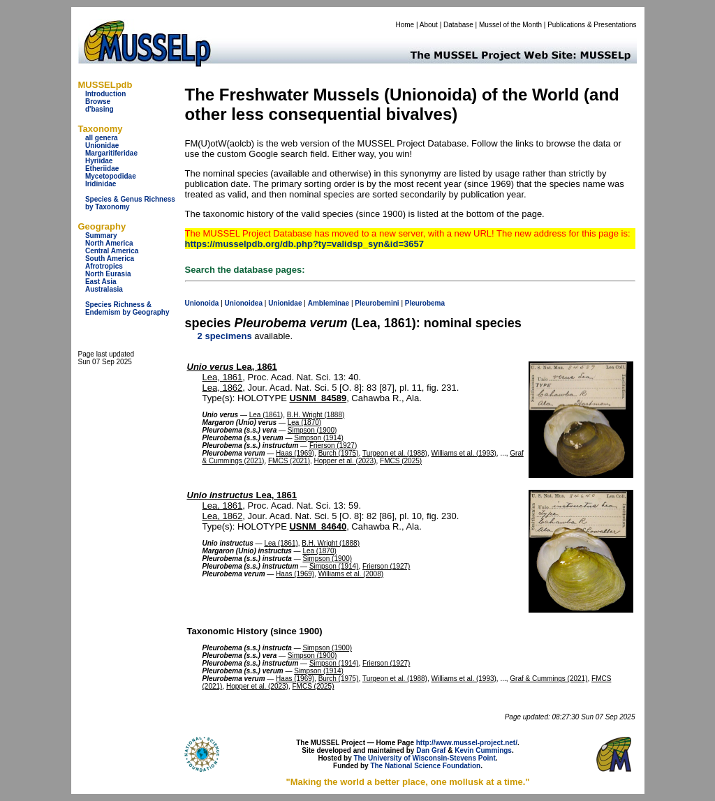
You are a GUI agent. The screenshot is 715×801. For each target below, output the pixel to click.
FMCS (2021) (289, 461)
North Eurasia (108, 274)
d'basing (99, 109)
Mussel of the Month (510, 25)
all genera (101, 138)
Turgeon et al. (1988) (394, 453)
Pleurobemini (377, 303)
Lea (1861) (266, 415)
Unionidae (102, 145)
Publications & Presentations (591, 25)
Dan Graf (430, 750)
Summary (101, 235)
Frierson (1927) (333, 445)
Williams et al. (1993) (464, 453)
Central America (111, 251)
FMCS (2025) (401, 461)
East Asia (101, 281)
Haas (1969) (295, 453)
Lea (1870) (304, 422)
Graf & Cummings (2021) (548, 678)
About (429, 25)
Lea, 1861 (232, 366)
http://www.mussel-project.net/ (466, 743)
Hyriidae (98, 161)
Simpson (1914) (319, 438)
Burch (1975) (338, 453)
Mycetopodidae (110, 176)
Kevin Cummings (483, 750)
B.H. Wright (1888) (316, 415)
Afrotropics (104, 266)
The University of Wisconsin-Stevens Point (425, 758)
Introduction (105, 94)
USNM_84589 (317, 398)
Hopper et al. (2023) (345, 461)
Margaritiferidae (111, 153)
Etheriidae (102, 168)
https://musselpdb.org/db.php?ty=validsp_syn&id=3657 (304, 244)
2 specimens (225, 336)
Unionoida (202, 303)
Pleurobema (425, 303)
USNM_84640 (317, 526)
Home (404, 25)
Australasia (104, 289)
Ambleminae (328, 303)
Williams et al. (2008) (350, 574)
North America (109, 243)
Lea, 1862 (222, 387)
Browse (97, 101)
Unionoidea (244, 303)
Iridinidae (100, 184)
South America (109, 258)
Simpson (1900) (312, 430)
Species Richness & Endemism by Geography (127, 308)
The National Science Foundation (425, 766)
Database (458, 25)
